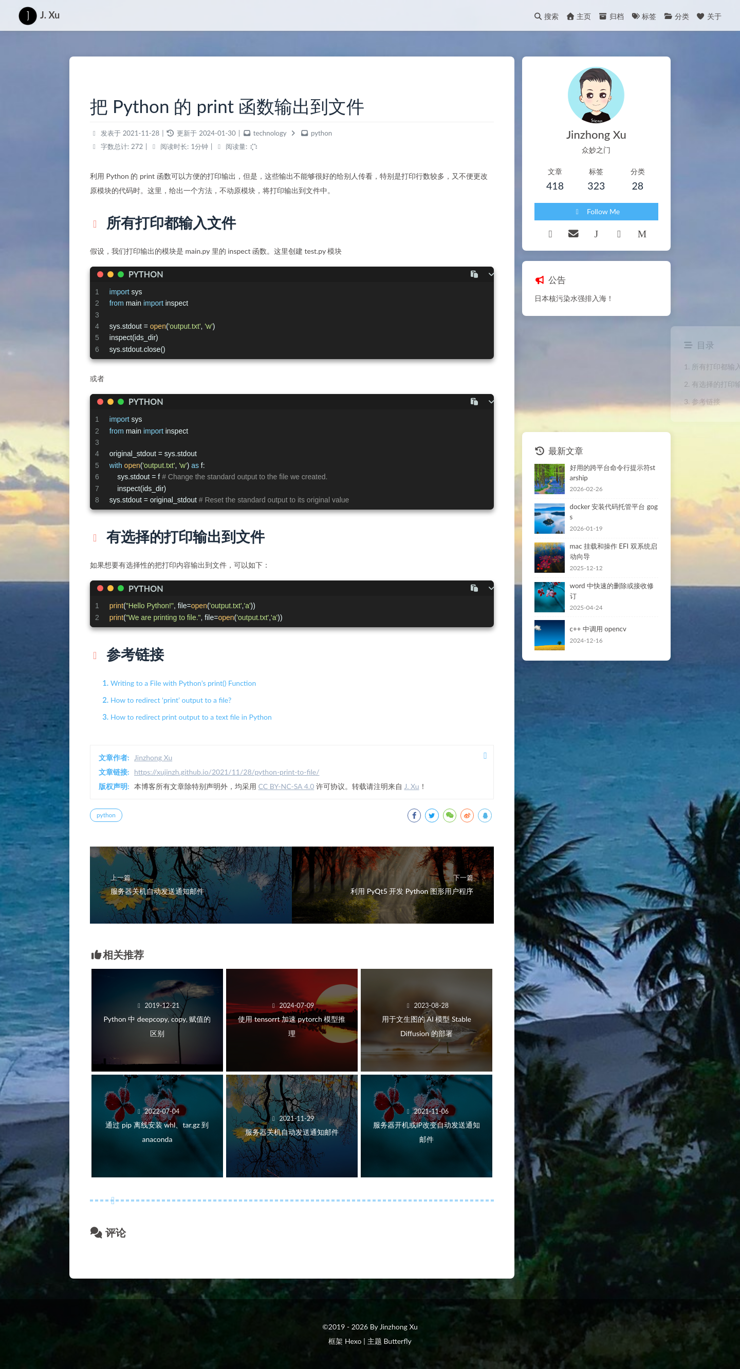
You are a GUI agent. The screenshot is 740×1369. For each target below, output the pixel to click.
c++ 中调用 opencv (598, 629)
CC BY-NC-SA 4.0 (286, 786)
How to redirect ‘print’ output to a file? (170, 700)
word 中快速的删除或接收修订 (612, 591)
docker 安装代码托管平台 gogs (614, 511)
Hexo (353, 1341)
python (321, 133)
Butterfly (397, 1341)
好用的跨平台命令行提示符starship (613, 472)
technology (270, 133)
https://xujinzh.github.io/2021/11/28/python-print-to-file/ (227, 771)
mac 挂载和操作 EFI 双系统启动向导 (613, 551)
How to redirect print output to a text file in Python (191, 716)
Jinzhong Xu (153, 757)
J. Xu (411, 786)
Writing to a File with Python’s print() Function (183, 683)
